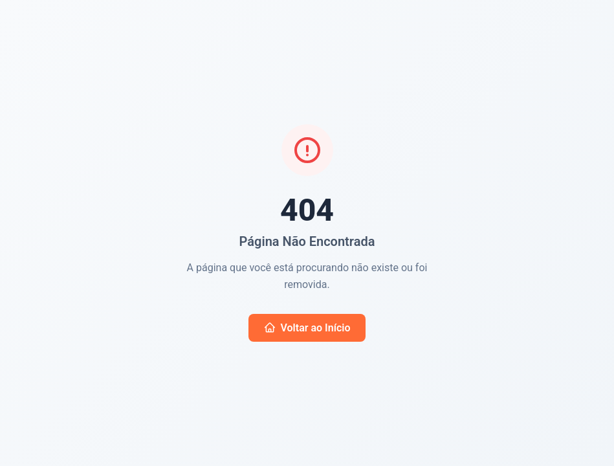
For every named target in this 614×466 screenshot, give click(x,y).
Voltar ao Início (307, 328)
